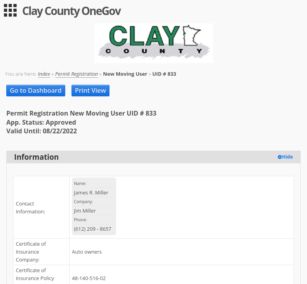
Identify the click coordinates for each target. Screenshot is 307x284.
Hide (287, 156)
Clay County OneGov (71, 10)
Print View (90, 90)
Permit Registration (76, 73)
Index (44, 73)
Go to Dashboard (36, 90)
